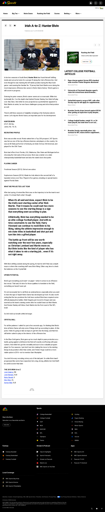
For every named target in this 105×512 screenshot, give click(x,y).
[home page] (9, 3)
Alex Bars (7, 380)
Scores (57, 14)
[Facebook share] (5, 25)
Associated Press (73, 85)
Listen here (87, 61)
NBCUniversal (12, 500)
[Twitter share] (10, 25)
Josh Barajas (8, 375)
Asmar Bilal (8, 383)
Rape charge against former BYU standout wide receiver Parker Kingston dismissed (83, 81)
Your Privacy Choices (66, 496)
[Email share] (14, 25)
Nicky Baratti (8, 377)
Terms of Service (81, 496)
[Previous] (95, 45)
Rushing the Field (43, 14)
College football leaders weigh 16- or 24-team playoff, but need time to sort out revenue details (83, 121)
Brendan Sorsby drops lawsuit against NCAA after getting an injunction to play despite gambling (84, 111)
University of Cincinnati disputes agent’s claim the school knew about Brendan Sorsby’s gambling (83, 91)
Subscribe (6, 425)
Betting (67, 14)
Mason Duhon (71, 105)
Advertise (5, 496)
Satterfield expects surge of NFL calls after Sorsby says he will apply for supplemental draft (84, 101)
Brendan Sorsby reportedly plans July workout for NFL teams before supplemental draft (84, 131)
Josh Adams (8, 372)
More (78, 14)
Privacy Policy (52, 496)
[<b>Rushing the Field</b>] (73, 57)
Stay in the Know (8, 417)
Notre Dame (28, 14)
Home (5, 14)
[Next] (99, 45)
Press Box (38, 496)
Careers (10, 496)
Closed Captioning (17, 496)
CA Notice (73, 496)
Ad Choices (45, 496)
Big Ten (15, 14)
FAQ (24, 496)
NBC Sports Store (30, 496)
